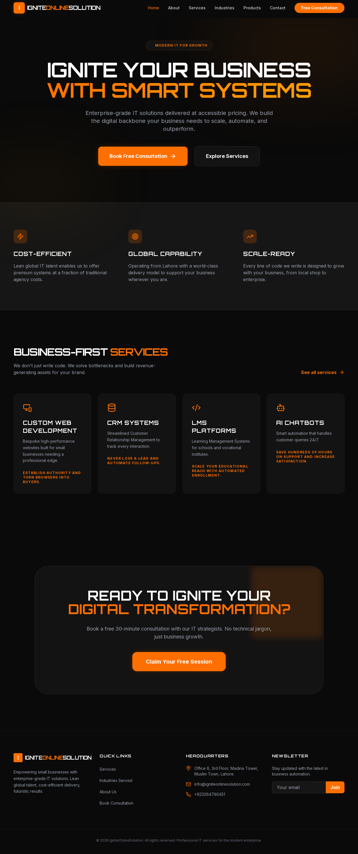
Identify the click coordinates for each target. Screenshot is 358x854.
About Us (108, 791)
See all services (322, 372)
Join (335, 787)
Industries (224, 7)
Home (153, 7)
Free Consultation (319, 7)
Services (197, 7)
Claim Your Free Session (179, 661)
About (174, 7)
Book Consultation (116, 803)
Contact (277, 7)
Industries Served (116, 780)
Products (252, 7)
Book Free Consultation (142, 156)
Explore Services (227, 156)
